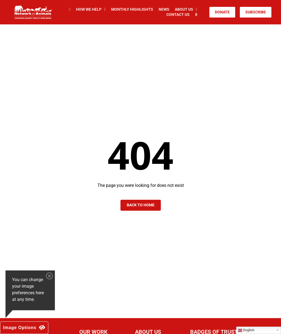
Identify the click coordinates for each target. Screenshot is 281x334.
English (246, 330)
